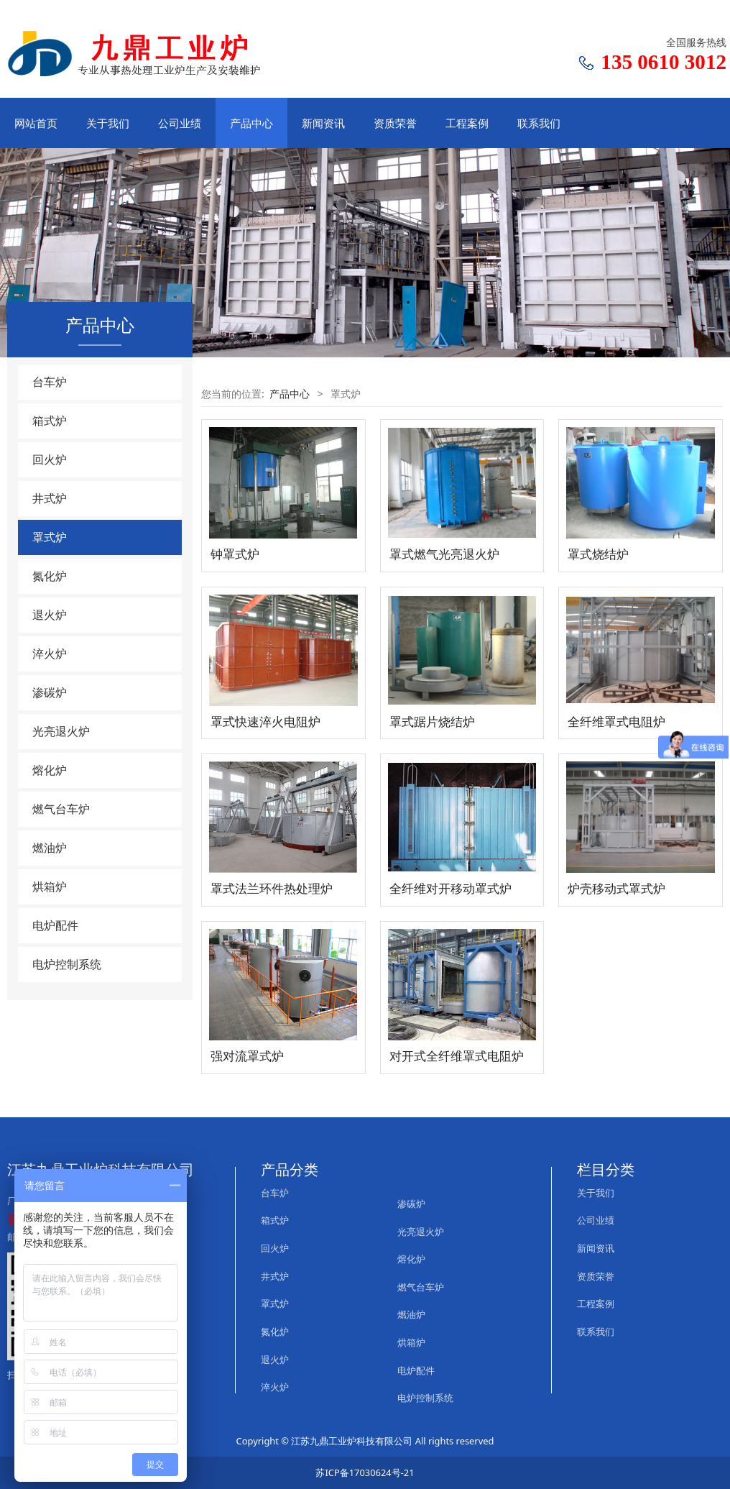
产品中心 (251, 123)
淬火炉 (49, 653)
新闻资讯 (323, 123)
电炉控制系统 (66, 964)
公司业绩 (179, 123)
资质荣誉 (395, 123)
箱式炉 (49, 421)
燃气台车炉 (61, 809)
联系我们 (538, 123)
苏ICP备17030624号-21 (364, 1472)
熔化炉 (49, 770)
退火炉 (49, 615)
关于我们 (107, 123)
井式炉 (49, 498)
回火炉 (49, 459)
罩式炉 (49, 537)
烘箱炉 (49, 886)
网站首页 (35, 123)
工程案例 (467, 123)
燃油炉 (49, 848)
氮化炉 (49, 576)
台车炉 (49, 382)
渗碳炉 (49, 692)
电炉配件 (55, 925)
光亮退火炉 (61, 731)
